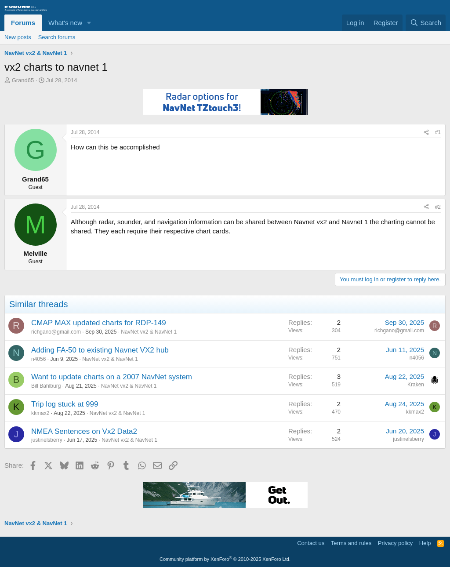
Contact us (310, 543)
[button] (89, 23)
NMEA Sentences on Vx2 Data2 (84, 431)
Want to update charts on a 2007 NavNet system (111, 377)
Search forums (57, 37)
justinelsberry (46, 440)
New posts (17, 37)
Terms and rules (351, 543)
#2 (438, 207)
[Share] (426, 132)
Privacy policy (395, 543)
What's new (65, 22)
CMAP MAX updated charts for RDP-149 (98, 323)
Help (425, 543)
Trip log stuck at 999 (64, 404)
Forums (23, 22)
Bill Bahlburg (46, 386)
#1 (438, 132)
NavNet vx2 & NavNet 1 (149, 332)
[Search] (426, 23)
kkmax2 (40, 413)
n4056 (38, 359)
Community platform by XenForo (225, 559)
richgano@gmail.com (56, 332)
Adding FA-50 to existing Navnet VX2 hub (100, 350)
